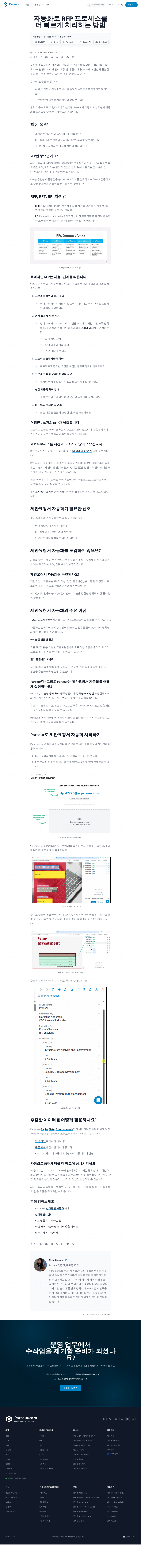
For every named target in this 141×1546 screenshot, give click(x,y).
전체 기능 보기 (11, 1513)
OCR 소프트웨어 (11, 1499)
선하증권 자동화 (55, 1209)
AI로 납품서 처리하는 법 (48, 1221)
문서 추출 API (78, 1461)
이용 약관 (110, 1437)
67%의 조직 (44, 492)
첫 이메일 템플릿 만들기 (82, 1447)
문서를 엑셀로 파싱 (80, 1494)
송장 (41, 1447)
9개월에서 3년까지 (82, 451)
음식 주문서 (43, 1461)
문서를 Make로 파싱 (80, 1513)
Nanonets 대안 (112, 1513)
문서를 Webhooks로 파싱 (82, 1518)
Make (52, 1130)
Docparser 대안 (112, 1508)
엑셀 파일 (40, 1142)
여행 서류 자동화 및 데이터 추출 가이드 (56, 1227)
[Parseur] (22, 1420)
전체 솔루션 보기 (45, 1518)
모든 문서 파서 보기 (46, 1470)
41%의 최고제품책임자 (42, 620)
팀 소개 (8, 1451)
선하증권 (42, 1465)
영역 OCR (9, 1504)
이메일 (41, 1437)
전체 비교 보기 (112, 1522)
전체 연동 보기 (78, 1522)
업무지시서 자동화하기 (47, 1233)
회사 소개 (9, 1447)
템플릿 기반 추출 (12, 1494)
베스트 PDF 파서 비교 (114, 1499)
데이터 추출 (66, 698)
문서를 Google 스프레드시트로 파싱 (86, 1499)
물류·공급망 (43, 1504)
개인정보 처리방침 (114, 1447)
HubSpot (88, 328)
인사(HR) (42, 1508)
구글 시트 (40, 1148)
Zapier (44, 1130)
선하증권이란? (43, 1215)
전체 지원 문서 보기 (80, 1470)
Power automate (64, 1130)
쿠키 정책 (110, 1451)
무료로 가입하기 (71, 1389)
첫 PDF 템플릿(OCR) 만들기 (83, 1442)
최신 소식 (9, 1470)
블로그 (8, 1465)
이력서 (41, 1456)
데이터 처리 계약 (113, 1442)
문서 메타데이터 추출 (81, 1456)
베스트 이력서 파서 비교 (115, 1504)
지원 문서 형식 (78, 1451)
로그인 (120, 4)
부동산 (41, 1499)
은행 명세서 (43, 1451)
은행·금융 (42, 1513)
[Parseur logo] (11, 4)
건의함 (8, 1461)
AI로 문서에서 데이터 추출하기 (84, 1437)
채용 (7, 1456)
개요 (7, 1437)
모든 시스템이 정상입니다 (17, 1480)
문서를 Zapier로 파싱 (80, 1504)
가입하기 (131, 4)
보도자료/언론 (11, 1475)
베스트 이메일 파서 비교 (115, 1494)
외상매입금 (43, 1494)
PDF (40, 1442)
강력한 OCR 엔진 (85, 694)
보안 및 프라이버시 (80, 1465)
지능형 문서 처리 (50, 694)
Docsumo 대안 (112, 1518)
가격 (48, 4)
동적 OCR (9, 1508)
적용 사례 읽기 (44, 1522)
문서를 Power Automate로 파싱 (84, 1508)
